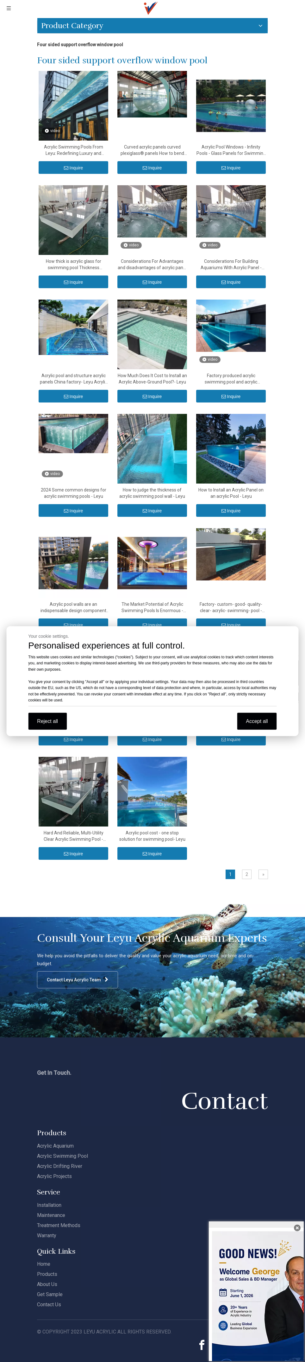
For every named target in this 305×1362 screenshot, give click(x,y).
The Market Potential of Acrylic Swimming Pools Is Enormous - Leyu (152, 608)
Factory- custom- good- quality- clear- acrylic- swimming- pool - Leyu (231, 608)
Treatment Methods (58, 1225)
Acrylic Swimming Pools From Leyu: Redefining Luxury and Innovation (73, 150)
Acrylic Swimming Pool (62, 1156)
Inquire (73, 167)
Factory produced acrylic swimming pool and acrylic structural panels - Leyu (231, 379)
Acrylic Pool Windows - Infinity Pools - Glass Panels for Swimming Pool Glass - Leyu (231, 150)
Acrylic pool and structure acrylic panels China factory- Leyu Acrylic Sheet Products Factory (73, 379)
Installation (49, 1205)
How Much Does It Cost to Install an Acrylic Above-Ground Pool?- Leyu (152, 378)
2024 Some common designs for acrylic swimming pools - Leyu (73, 493)
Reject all (47, 721)
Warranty (46, 1235)
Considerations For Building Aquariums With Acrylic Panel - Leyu (231, 265)
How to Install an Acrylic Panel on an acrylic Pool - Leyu (231, 493)
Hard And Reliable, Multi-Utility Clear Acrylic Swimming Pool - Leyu (73, 836)
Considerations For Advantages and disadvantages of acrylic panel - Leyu (152, 265)
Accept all (257, 721)
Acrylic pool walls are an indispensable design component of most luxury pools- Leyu (73, 608)
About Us (47, 1284)
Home (43, 1264)
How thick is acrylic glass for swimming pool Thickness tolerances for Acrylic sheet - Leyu (73, 265)
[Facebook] (202, 1345)
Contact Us (49, 1305)
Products (47, 1274)
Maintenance (51, 1215)
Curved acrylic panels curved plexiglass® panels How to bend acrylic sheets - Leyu (152, 150)
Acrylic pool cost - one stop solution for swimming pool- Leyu (152, 836)
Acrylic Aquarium (55, 1146)
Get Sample (50, 1294)
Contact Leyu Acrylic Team (77, 979)
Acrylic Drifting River (59, 1166)
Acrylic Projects (54, 1176)
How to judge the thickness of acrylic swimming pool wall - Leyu (152, 493)
